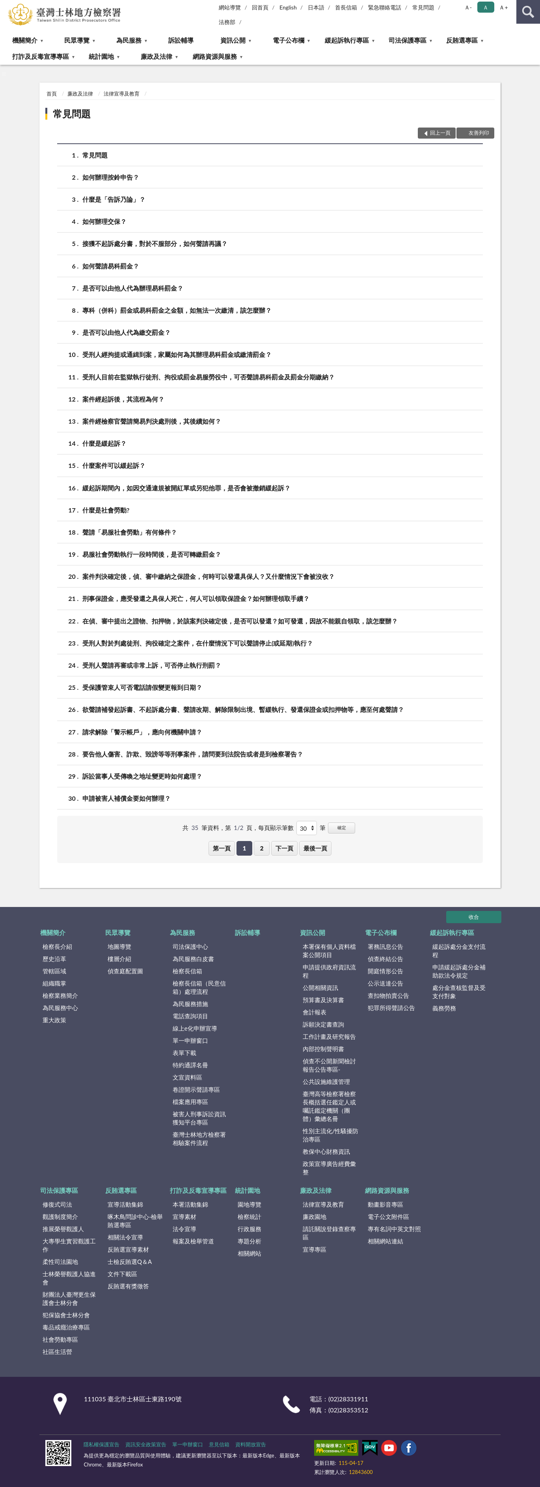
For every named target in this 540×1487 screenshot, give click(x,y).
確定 (341, 827)
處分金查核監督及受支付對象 (459, 991)
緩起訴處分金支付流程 (459, 950)
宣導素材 (184, 1216)
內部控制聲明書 (323, 1048)
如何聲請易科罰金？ (110, 265)
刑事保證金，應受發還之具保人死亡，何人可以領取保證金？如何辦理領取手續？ (195, 598)
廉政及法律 (156, 56)
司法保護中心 (190, 946)
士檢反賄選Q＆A (130, 1261)
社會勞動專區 (60, 1339)
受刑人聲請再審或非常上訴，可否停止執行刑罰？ (151, 665)
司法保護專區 (407, 40)
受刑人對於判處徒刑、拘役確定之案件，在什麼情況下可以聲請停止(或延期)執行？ (197, 643)
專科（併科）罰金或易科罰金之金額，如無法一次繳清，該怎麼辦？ (177, 310)
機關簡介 (24, 40)
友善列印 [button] (479, 133)
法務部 (227, 22)
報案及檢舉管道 (193, 1241)
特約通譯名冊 (190, 1064)
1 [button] (244, 848)
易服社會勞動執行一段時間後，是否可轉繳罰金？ (151, 554)
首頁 (52, 93)
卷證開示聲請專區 (196, 1089)
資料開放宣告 (250, 1444)
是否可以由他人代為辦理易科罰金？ (132, 288)
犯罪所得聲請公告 (391, 1007)
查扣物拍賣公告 (388, 995)
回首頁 (260, 7)
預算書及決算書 (323, 999)
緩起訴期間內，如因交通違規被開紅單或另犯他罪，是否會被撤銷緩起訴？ (186, 487)
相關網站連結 (385, 1241)
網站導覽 (230, 7)
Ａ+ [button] (503, 7)
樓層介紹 (119, 958)
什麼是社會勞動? (105, 509)
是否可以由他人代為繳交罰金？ (126, 332)
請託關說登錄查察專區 (329, 1233)
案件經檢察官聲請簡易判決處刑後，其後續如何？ (151, 421)
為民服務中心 (60, 1007)
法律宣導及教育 (122, 93)
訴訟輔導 (181, 40)
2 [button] (262, 848)
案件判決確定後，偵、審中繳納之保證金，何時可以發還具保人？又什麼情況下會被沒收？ (208, 576)
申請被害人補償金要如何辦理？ (126, 798)
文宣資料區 (187, 1077)
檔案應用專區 (190, 1101)
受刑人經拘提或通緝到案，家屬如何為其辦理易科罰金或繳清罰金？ (177, 354)
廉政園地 (314, 1216)
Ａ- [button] (468, 7)
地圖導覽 (119, 946)
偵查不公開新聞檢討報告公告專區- (329, 1065)
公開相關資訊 (320, 987)
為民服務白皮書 (193, 958)
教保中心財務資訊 (326, 1151)
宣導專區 (314, 1249)
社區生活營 (57, 1351)
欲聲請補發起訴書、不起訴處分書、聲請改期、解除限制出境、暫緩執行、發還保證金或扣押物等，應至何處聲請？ (243, 709)
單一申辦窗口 (190, 1040)
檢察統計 (249, 1216)
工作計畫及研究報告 (329, 1036)
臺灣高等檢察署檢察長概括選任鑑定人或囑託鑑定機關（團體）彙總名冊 (329, 1106)
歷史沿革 (54, 958)
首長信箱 (346, 7)
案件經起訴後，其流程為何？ (123, 399)
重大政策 (54, 1019)
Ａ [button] (485, 7)
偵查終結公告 (385, 958)
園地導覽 (249, 1204)
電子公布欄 (288, 40)
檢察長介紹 (57, 946)
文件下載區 (122, 1273)
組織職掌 (54, 983)
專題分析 (249, 1241)
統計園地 (101, 56)
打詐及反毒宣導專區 (40, 56)
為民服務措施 (190, 1003)
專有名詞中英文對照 (394, 1228)
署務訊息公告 (385, 946)
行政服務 (249, 1228)
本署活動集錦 (190, 1204)
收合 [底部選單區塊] (474, 917)
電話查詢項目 (190, 1015)
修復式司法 (57, 1204)
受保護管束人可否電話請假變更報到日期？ (142, 687)
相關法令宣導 (125, 1237)
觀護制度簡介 (60, 1216)
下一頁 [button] (284, 848)
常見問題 (423, 7)
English (288, 7)
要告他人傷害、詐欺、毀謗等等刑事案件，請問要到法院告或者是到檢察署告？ (192, 754)
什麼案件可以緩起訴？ (113, 465)
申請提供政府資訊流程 (329, 971)
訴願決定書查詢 (323, 1024)
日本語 (316, 7)
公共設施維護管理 (326, 1081)
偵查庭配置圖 (125, 970)
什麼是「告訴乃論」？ (113, 199)
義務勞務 (444, 1008)
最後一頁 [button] (315, 848)
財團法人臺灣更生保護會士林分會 (69, 1298)
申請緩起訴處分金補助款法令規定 (459, 971)
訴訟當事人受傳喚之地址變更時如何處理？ (142, 776)
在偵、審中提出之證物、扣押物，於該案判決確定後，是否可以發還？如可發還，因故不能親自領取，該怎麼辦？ (240, 620)
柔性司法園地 (60, 1261)
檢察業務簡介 (60, 995)
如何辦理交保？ (104, 221)
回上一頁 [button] (440, 133)
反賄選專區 (462, 40)
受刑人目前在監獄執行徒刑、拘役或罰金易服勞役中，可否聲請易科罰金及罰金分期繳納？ (208, 376)
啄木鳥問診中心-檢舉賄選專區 (135, 1220)
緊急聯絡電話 (384, 7)
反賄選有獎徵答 (128, 1286)
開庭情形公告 (385, 970)
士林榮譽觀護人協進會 (69, 1278)
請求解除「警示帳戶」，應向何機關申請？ (142, 731)
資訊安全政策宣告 (145, 1444)
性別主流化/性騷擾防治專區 (331, 1135)
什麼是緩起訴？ (104, 443)
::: (6, 6)
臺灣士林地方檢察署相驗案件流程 (199, 1138)
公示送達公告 (385, 983)
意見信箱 (219, 1444)
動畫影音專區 (385, 1204)
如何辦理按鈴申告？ (110, 177)
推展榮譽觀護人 (63, 1228)
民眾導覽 (76, 40)
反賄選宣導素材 (128, 1249)
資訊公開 (233, 40)
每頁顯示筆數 (276, 827)
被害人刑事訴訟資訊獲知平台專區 (199, 1118)
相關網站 (249, 1253)
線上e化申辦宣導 (195, 1028)
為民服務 (129, 40)
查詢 (528, 12)
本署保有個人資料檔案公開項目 (329, 950)
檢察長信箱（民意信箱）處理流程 (199, 987)
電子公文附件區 (388, 1216)
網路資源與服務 (215, 56)
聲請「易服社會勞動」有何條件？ (129, 532)
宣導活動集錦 (125, 1204)
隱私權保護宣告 (101, 1444)
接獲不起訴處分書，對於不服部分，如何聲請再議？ (154, 243)
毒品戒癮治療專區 (66, 1327)
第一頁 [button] (222, 848)
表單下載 (184, 1052)
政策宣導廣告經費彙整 (329, 1167)
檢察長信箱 (187, 970)
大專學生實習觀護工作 (69, 1245)
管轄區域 (54, 970)
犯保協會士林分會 (66, 1314)
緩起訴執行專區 (347, 40)
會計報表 (314, 1012)
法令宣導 (184, 1228)
